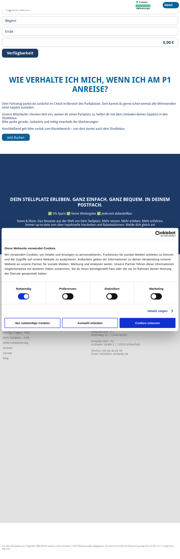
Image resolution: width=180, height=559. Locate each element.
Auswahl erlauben (90, 322)
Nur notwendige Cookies (32, 322)
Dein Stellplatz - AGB (16, 337)
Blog (5, 358)
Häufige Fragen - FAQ (16, 332)
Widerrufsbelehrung (15, 342)
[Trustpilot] (143, 4)
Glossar (7, 353)
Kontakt (7, 348)
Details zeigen (157, 311)
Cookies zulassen (147, 322)
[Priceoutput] (90, 42)
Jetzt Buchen (15, 137)
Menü (169, 6)
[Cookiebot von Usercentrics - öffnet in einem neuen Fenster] (158, 234)
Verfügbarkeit (20, 53)
